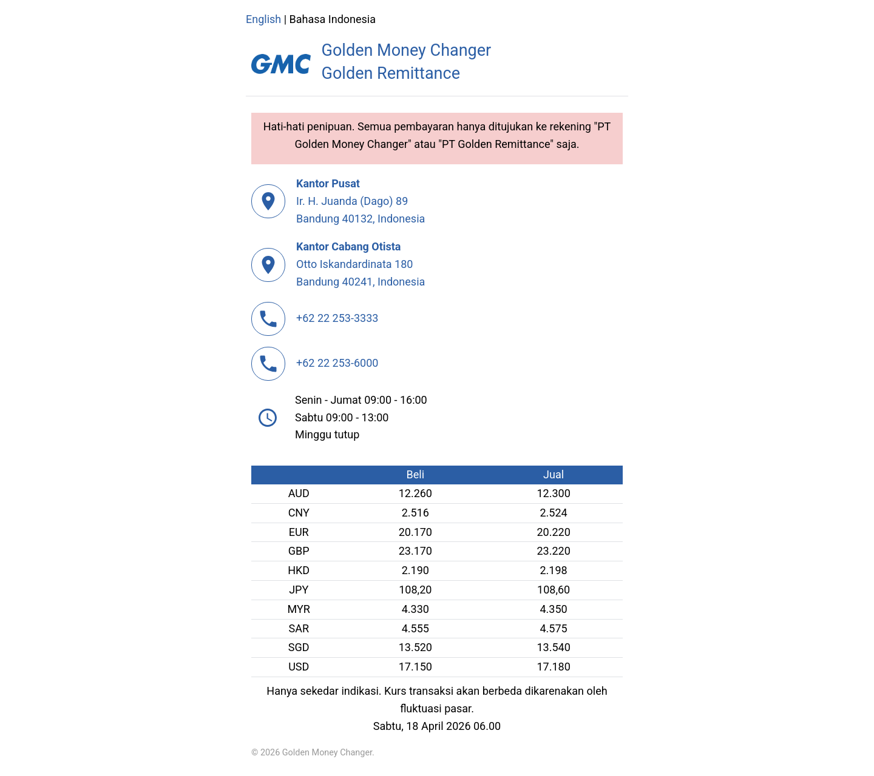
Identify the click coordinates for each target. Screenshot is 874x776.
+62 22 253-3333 (337, 318)
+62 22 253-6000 (337, 362)
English (263, 19)
